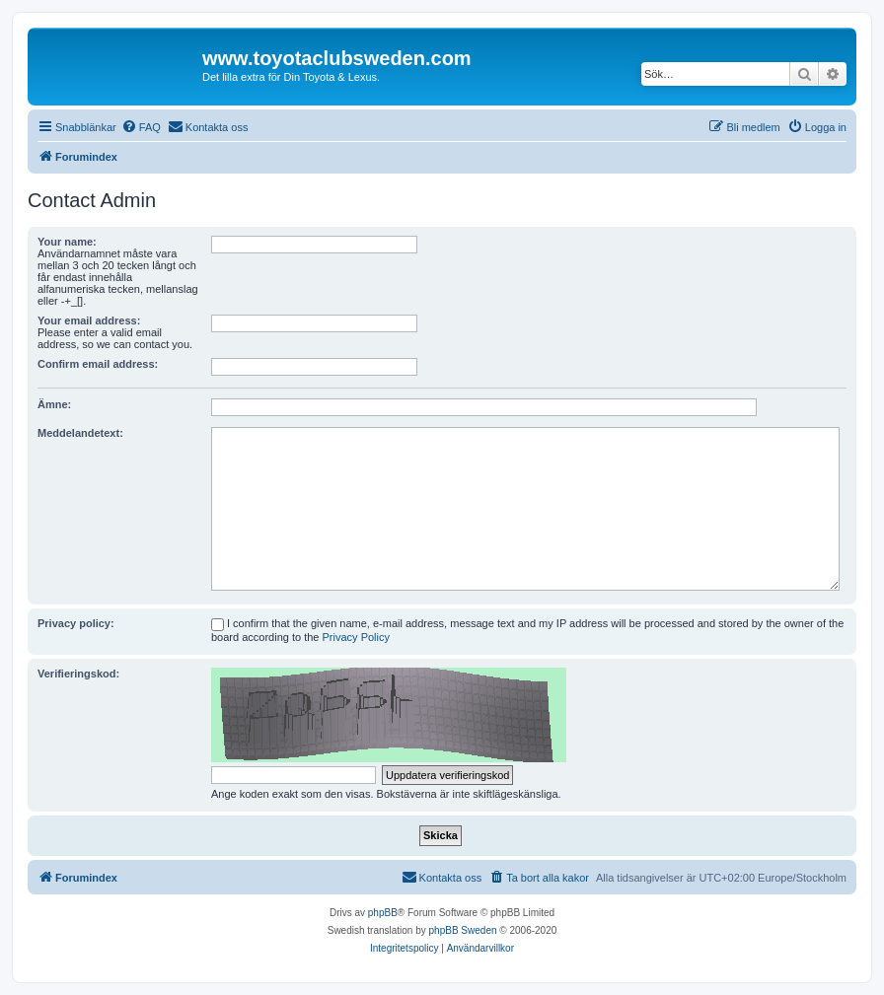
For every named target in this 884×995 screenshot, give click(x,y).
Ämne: (54, 404)
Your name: (67, 242)
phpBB (383, 912)
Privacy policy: (75, 623)
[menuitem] (141, 127)
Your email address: (88, 320)
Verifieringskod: (78, 673)
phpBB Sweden (463, 930)
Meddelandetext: (80, 433)
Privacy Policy (356, 637)
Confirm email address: (97, 364)
